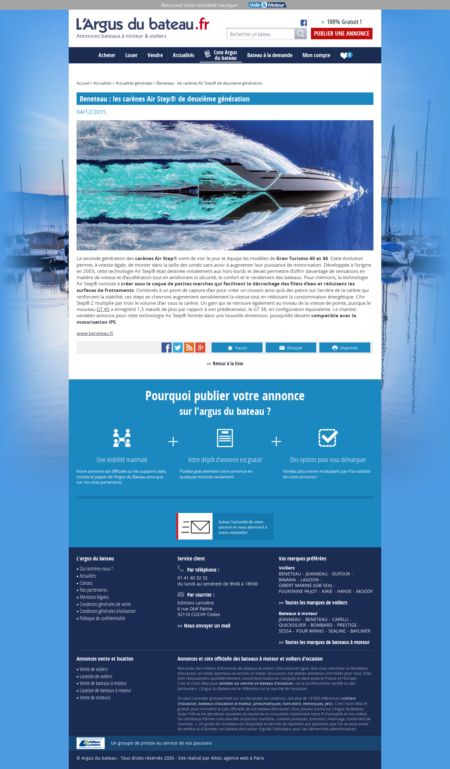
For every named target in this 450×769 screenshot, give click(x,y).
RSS (189, 347)
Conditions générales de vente (105, 604)
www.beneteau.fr (95, 333)
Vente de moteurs (95, 697)
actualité (335, 713)
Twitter (178, 347)
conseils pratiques (292, 718)
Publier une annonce (341, 33)
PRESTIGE (347, 625)
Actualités (183, 55)
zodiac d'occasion (270, 673)
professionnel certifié (324, 683)
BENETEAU (290, 574)
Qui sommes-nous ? (96, 568)
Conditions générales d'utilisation (108, 610)
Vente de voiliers (94, 669)
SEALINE (337, 631)
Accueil (83, 83)
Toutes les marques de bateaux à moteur (327, 642)
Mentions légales (94, 596)
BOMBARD (321, 625)
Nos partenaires (93, 589)
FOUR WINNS (310, 631)
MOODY (364, 591)
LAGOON (310, 580)
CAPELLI (340, 619)
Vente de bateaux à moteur (103, 683)
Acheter (106, 55)
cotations (278, 698)
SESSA (285, 631)
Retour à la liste (228, 363)
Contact (86, 582)
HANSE (344, 591)
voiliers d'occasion (278, 668)
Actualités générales (134, 83)
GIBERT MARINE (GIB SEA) (305, 585)
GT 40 (103, 309)
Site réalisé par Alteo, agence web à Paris (221, 758)
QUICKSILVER (292, 625)
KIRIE (327, 591)
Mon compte (316, 55)
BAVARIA (287, 580)
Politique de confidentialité (102, 618)
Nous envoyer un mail (207, 625)
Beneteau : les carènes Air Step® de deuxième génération (209, 83)
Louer (131, 55)
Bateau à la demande (269, 55)
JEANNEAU (317, 574)
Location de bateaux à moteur (105, 690)
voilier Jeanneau (217, 673)
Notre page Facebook (304, 23)
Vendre (155, 55)
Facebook (167, 347)
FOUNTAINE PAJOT (298, 591)
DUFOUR (341, 574)
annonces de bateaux (238, 668)
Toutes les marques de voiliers (316, 602)
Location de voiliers (96, 676)
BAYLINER (360, 631)
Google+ (200, 347)
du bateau (220, 55)
